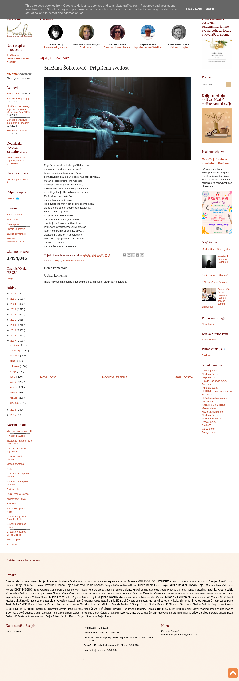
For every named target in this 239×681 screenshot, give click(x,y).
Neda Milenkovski (139, 600)
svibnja (14, 382)
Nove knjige (208, 324)
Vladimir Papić (208, 608)
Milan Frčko (57, 597)
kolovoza (15, 366)
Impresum (12, 219)
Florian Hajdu (197, 585)
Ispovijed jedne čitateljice (147, 47)
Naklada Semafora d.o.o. (215, 418)
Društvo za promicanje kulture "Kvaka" (18, 58)
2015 (13, 414)
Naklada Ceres (210, 374)
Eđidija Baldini (178, 585)
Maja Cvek (69, 593)
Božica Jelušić (157, 581)
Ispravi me (12, 544)
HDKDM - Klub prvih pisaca (217, 391)
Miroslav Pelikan (176, 597)
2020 (13, 325)
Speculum (41, 608)
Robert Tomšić (57, 604)
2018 (13, 335)
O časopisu (13, 224)
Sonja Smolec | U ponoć (215, 275)
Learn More (194, 9)
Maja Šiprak (108, 593)
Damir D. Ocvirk (179, 581)
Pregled (11, 278)
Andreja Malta (68, 581)
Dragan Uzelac (130, 585)
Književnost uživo (16, 498)
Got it (210, 9)
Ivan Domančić (66, 589)
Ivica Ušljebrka (96, 589)
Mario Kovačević (197, 593)
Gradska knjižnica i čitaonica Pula (17, 518)
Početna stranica (115, 377)
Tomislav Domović (169, 608)
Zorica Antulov (131, 612)
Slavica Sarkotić (202, 604)
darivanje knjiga (167, 612)
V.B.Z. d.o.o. (208, 428)
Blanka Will (136, 581)
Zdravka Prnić (50, 612)
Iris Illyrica (207, 401)
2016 (13, 409)
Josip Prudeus (168, 589)
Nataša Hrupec (92, 600)
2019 (13, 330)
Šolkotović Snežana (73, 260)
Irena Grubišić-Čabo (45, 589)
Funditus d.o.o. (210, 387)
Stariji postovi (184, 377)
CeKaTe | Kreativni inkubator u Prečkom (18, 121)
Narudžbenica (14, 214)
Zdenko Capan (33, 612)
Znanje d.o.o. (209, 432)
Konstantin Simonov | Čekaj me (223, 259)
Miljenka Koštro (108, 597)
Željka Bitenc (53, 616)
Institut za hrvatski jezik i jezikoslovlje (19, 442)
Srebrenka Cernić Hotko (60, 608)
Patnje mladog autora (55, 47)
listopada (15, 355)
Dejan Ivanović (76, 585)
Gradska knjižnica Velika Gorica (16, 533)
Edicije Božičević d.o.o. (214, 380)
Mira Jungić (125, 597)
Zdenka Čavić (15, 612)
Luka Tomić (54, 593)
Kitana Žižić (225, 589)
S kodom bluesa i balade (117, 47)
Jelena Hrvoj (132, 589)
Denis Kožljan (95, 585)
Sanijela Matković (121, 604)
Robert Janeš (37, 604)
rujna (13, 361)
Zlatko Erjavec (65, 613)
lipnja (13, 376)
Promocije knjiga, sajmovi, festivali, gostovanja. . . (16, 160)
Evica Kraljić (161, 585)
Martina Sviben (23, 597)
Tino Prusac (129, 608)
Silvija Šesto (140, 604)
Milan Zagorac (74, 597)
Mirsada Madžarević (199, 597)
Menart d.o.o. (209, 408)
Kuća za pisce (14, 539)
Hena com (207, 394)
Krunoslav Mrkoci (18, 593)
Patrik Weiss (220, 600)
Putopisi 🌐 (13, 198)
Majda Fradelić (124, 593)
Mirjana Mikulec (141, 597)
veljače (14, 397)
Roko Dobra (73, 604)
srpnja (13, 371)
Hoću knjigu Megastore (214, 398)
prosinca (14, 345)
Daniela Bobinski (198, 581)
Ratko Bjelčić (20, 604)
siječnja (14, 402)
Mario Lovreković (216, 593)
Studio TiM (207, 425)
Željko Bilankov (87, 616)
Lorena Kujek (38, 593)
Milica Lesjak (89, 597)
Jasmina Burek (114, 589)
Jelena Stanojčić (150, 589)
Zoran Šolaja (100, 612)
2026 (13, 293)
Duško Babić (145, 585)
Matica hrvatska (15, 463)
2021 (13, 319)
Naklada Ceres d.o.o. (213, 415)
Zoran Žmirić (114, 613)
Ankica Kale (101, 581)
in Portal (11, 503)
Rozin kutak (86, 47)
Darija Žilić (22, 585)
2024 (13, 303)
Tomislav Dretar (191, 608)
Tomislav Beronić (147, 608)
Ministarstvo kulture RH (19, 431)
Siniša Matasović (159, 604)
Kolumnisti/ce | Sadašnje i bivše (16, 240)
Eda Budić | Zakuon (17, 130)
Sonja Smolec (25, 608)
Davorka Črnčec (55, 585)
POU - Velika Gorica (18, 494)
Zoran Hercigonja (83, 612)
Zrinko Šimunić (149, 612)
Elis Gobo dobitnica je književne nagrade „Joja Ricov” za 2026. (18, 109)
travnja (14, 387)
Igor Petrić (24, 589)
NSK (9, 468)
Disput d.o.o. (209, 377)
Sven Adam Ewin (107, 608)
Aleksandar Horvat (18, 581)
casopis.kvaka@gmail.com (183, 634)
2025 (13, 298)
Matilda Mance (40, 597)
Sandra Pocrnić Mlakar (95, 604)
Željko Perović (105, 616)
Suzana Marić (82, 608)
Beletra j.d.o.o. (210, 370)
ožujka (13, 392)
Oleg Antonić (204, 600)
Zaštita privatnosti (16, 233)
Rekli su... (207, 355)
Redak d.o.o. (209, 421)
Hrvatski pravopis (16, 435)
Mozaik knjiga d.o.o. (213, 411)
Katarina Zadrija (206, 589)
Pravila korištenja (16, 228)
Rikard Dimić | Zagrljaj (19, 98)
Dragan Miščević (114, 585)
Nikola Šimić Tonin (182, 600)
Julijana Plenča (186, 589)
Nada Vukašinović (18, 600)
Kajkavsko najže (179, 47)
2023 (13, 309)
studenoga (16, 350)
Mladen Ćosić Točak (222, 597)
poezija (57, 260)
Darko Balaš (37, 585)
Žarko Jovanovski (37, 616)
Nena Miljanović (159, 600)
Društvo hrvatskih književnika (16, 450)
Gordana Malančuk (217, 585)
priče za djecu (201, 612)
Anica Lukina (86, 581)
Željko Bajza (68, 616)
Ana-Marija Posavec (45, 581)
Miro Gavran (158, 597)
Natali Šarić (76, 600)
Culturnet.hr (13, 489)
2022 (13, 314)
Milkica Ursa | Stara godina (216, 249)
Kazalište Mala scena (213, 404)
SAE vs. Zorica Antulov (214, 282)
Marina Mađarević (177, 593)
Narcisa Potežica (56, 600)
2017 (13, 340)
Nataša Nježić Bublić (115, 600)
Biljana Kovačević (118, 581)
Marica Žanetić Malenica (150, 593)
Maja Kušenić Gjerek (89, 593)
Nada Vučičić (37, 600)
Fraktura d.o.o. (210, 384)
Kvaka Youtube (209, 339)
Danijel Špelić (217, 581)
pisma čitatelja (184, 613)
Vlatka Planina (225, 608)
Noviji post (48, 377)
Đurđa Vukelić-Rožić (222, 612)
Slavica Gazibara (181, 604)
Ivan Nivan (81, 589)
